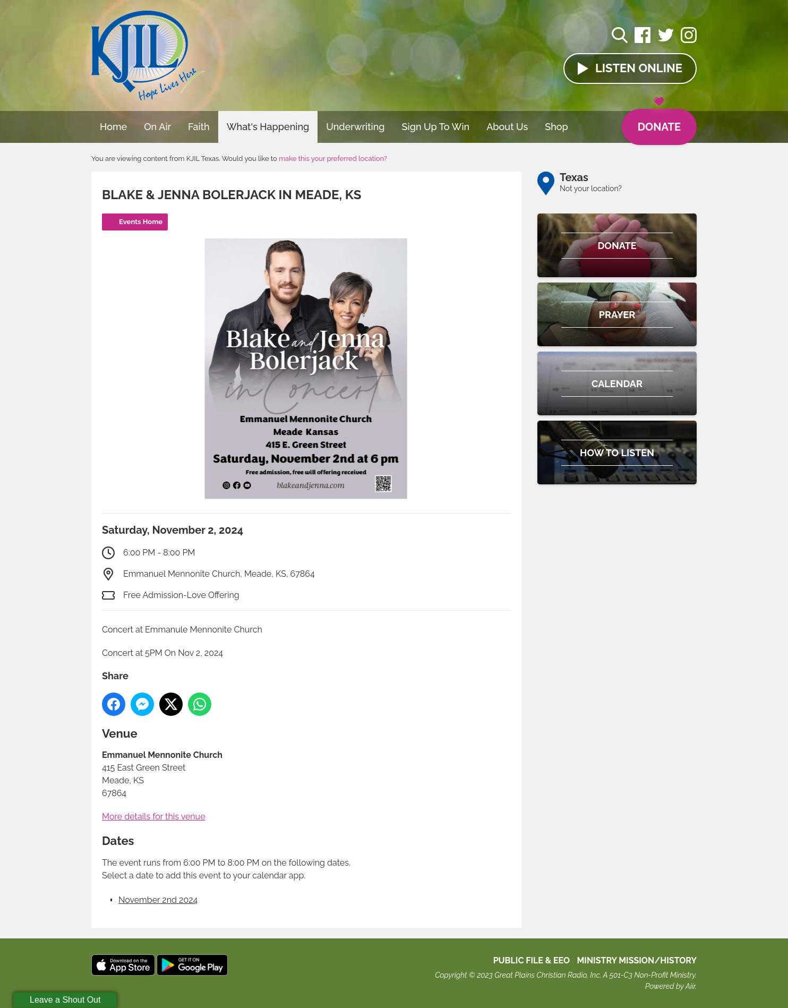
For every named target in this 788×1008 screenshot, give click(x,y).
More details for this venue (153, 816)
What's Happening (268, 126)
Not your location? (591, 188)
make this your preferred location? (333, 159)
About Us (507, 126)
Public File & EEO (531, 960)
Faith (199, 126)
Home (113, 126)
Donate (659, 121)
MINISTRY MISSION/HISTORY (637, 960)
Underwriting (355, 126)
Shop (556, 126)
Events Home (140, 222)
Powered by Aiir (670, 986)
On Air (157, 126)
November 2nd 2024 (158, 900)
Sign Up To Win (436, 126)
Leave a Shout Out (65, 999)
